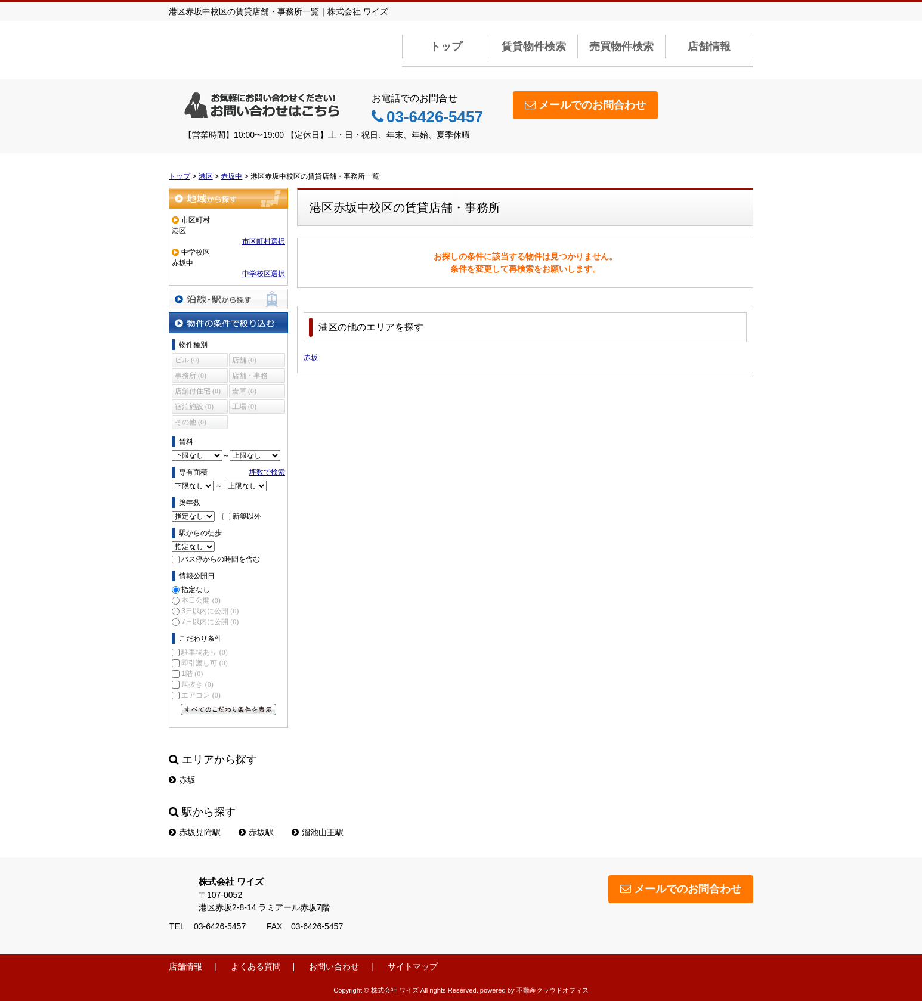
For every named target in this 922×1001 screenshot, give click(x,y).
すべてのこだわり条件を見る (228, 709)
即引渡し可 (204, 663)
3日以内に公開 (210, 611)
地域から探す (228, 198)
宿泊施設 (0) (194, 406)
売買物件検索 (621, 46)
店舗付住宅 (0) (198, 391)
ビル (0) (187, 360)
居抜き (197, 684)
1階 (192, 674)
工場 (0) (244, 406)
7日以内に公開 (210, 622)
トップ (446, 46)
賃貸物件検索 (534, 46)
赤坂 (311, 358)
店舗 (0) (244, 360)
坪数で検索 (267, 472)
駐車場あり (204, 652)
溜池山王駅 (318, 832)
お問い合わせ (334, 966)
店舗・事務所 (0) (250, 377)
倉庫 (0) (244, 391)
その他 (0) (190, 422)
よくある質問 (256, 966)
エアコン (200, 695)
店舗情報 (709, 46)
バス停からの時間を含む (220, 559)
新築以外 (247, 516)
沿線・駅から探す (228, 299)
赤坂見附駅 (195, 832)
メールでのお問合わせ (585, 105)
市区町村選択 (263, 241)
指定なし (195, 589)
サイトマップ (413, 966)
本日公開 (200, 600)
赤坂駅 (256, 832)
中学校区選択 (263, 273)
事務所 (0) (190, 375)
